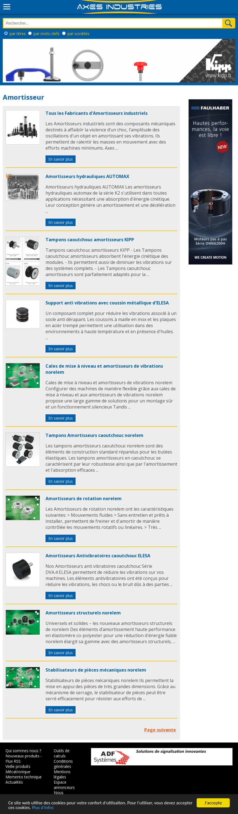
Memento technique (24, 776)
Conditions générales (63, 764)
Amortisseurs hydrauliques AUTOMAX (87, 176)
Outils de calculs (61, 753)
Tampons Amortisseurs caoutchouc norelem (94, 435)
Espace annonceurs (64, 784)
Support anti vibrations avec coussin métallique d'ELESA (107, 303)
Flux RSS (13, 761)
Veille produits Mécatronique (18, 769)
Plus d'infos (43, 808)
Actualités (14, 782)
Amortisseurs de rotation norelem (84, 498)
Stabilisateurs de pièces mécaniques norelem (96, 670)
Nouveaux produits (22, 756)
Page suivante (160, 730)
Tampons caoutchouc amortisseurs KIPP (90, 240)
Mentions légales (62, 774)
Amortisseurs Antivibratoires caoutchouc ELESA (98, 556)
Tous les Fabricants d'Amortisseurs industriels (97, 113)
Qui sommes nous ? (23, 750)
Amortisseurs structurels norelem (83, 613)
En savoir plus (60, 159)
